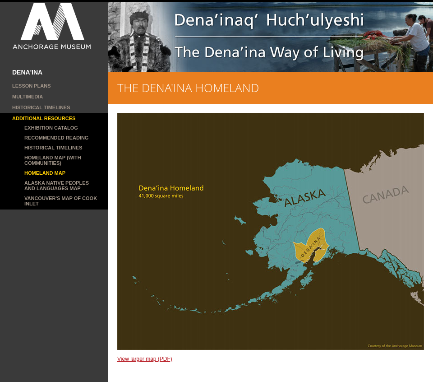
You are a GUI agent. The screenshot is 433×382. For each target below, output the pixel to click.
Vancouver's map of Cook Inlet (60, 201)
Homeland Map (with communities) (52, 160)
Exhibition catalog (51, 127)
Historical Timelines (41, 107)
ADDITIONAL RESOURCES (43, 118)
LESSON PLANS (31, 86)
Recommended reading (56, 137)
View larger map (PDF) (144, 359)
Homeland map (44, 173)
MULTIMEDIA (27, 96)
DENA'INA (27, 72)
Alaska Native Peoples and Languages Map (56, 185)
